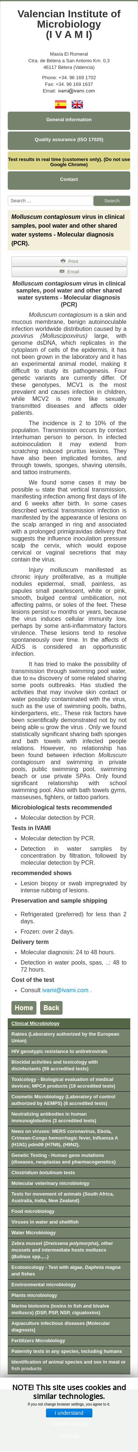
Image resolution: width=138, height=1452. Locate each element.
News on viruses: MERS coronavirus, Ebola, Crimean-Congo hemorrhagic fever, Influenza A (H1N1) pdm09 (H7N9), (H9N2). (64, 1138)
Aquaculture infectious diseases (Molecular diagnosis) (60, 1326)
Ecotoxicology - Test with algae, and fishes (66, 1270)
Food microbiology (32, 1211)
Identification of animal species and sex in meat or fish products (68, 1365)
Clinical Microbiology (35, 1023)
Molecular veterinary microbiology (50, 1183)
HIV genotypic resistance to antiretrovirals (59, 1051)
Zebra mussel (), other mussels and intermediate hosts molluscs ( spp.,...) (62, 1250)
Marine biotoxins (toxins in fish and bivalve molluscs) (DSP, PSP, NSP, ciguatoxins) (60, 1309)
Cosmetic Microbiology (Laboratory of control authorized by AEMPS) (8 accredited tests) (63, 1100)
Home (24, 1007)
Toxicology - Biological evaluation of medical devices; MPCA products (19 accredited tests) (63, 1083)
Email (69, 271)
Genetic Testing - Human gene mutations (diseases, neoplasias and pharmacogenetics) (63, 1158)
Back (51, 1007)
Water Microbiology (33, 1232)
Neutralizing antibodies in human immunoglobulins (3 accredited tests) (53, 1117)
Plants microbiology (34, 1295)
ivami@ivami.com (65, 990)
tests (43, 1172)
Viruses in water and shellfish (45, 1222)
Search (111, 200)
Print (69, 261)
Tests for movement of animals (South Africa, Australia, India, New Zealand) (62, 1197)
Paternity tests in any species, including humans (66, 1351)
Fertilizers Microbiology (38, 1340)
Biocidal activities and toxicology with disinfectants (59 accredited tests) (54, 1065)
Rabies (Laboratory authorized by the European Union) (65, 1037)
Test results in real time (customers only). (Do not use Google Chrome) (69, 162)
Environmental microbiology (43, 1284)
